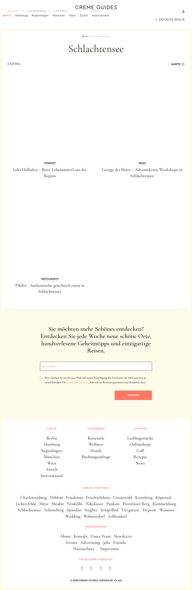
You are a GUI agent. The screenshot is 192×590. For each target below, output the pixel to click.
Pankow (113, 503)
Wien (77, 19)
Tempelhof (109, 510)
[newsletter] (110, 569)
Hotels (96, 450)
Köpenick (163, 497)
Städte (13, 11)
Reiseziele (96, 438)
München (63, 19)
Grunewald (122, 497)
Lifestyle (61, 11)
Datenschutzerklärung (78, 382)
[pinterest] (100, 569)
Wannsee (166, 510)
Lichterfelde (26, 503)
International (105, 19)
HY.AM (118, 580)
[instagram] (91, 569)
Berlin (11, 19)
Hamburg (26, 19)
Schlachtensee (29, 510)
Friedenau (74, 497)
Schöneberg (54, 510)
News (140, 463)
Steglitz (90, 510)
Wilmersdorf (94, 516)
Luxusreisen (36, 11)
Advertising (90, 542)
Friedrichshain (98, 497)
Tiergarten (130, 510)
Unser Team (101, 536)
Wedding (72, 516)
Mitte (44, 503)
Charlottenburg (34, 497)
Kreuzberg (143, 497)
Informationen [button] (95, 526)
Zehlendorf (117, 516)
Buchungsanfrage (96, 456)
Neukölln (75, 503)
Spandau (74, 510)
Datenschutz (83, 548)
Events (71, 542)
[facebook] (81, 569)
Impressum (109, 548)
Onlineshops (140, 444)
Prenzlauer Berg (136, 503)
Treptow (149, 510)
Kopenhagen (45, 19)
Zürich (88, 19)
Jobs (106, 542)
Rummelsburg (164, 503)
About (65, 536)
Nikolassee (94, 503)
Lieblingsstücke (140, 438)
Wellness (96, 444)
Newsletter (123, 536)
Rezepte (140, 456)
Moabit (58, 503)
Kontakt (80, 536)
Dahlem (56, 497)
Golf (140, 450)
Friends (119, 542)
